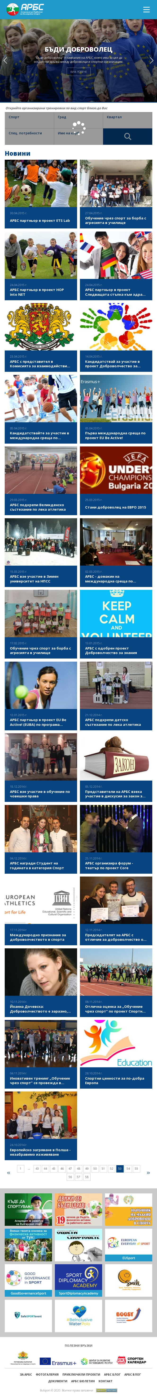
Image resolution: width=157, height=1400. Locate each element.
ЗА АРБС (26, 1375)
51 (103, 1169)
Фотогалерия (47, 1375)
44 (45, 1169)
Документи (57, 1381)
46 (62, 1169)
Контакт (106, 1381)
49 (86, 1169)
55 (136, 1169)
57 (78, 1177)
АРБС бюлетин (83, 1381)
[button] (151, 60)
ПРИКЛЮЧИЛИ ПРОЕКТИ (81, 1375)
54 (128, 1169)
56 (70, 1177)
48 (78, 1169)
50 (95, 1169)
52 (111, 1169)
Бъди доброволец (79, 49)
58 (86, 1177)
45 (53, 1169)
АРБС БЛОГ (112, 1375)
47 (70, 1169)
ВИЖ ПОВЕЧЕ (78, 71)
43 (37, 1169)
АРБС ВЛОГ (132, 1375)
